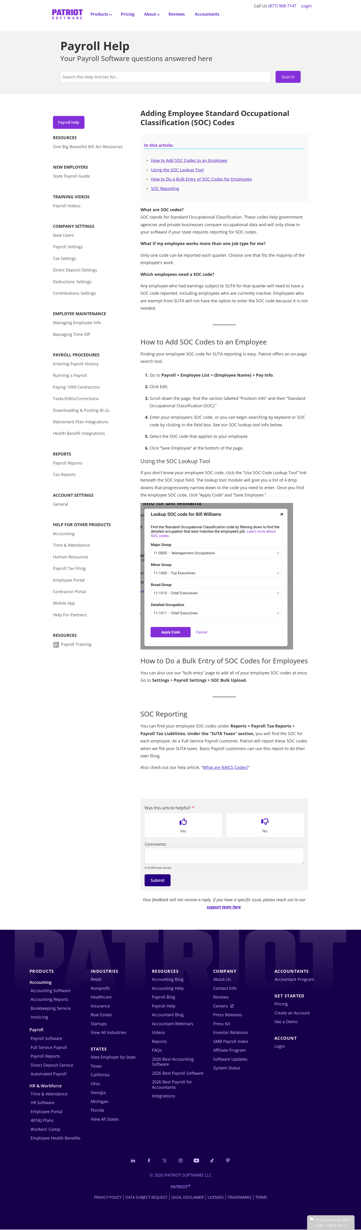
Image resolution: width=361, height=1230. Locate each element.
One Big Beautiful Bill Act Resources (88, 148)
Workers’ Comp (45, 1129)
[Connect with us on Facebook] (147, 1161)
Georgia (98, 1092)
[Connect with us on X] (164, 1161)
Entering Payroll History (76, 365)
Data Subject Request (146, 1197)
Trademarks (239, 1197)
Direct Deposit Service (52, 1065)
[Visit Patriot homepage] (67, 13)
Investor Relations (230, 1032)
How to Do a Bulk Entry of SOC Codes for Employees (201, 179)
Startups (99, 1023)
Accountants (207, 14)
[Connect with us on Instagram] (180, 1161)
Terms (261, 1197)
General (60, 505)
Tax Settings (64, 260)
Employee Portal (69, 581)
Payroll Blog (163, 997)
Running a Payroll (70, 377)
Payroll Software (46, 1038)
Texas (96, 1066)
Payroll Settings (68, 248)
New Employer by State (113, 1057)
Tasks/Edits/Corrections (76, 400)
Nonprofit (100, 988)
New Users (63, 237)
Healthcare (101, 997)
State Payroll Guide (71, 177)
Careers (220, 1006)
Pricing (127, 14)
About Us (222, 979)
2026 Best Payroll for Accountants (172, 1084)
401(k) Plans (42, 1120)
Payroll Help (71, 122)
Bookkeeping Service (51, 1008)
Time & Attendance (71, 546)
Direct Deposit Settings (75, 271)
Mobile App (64, 604)
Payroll (36, 1029)
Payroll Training (77, 646)
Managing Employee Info (77, 324)
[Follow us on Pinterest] (231, 1161)
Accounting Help (168, 988)
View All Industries (108, 1032)
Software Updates (230, 1059)
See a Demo (286, 1021)
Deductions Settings (72, 283)
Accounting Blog (167, 979)
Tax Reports (64, 476)
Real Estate (101, 1014)
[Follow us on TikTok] (214, 1161)
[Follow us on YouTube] (197, 1161)
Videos (158, 1032)
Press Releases (227, 1014)
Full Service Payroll (49, 1047)
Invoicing (39, 1017)
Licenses (216, 1197)
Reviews (177, 14)
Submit (158, 880)
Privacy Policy (108, 1197)
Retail (96, 979)
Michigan (99, 1101)
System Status (226, 1068)
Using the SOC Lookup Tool (177, 170)
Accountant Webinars (172, 1023)
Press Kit (221, 1023)
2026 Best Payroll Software (178, 1073)
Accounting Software (50, 990)
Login (306, 6)
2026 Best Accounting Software (173, 1061)
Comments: (156, 844)
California (100, 1074)
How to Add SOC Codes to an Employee (189, 160)
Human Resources (70, 558)
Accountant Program (294, 979)
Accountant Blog (168, 1014)
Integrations (163, 1096)
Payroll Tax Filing (69, 570)
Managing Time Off (71, 336)
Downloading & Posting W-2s (81, 412)
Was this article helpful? (169, 808)
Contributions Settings (74, 294)
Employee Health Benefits (56, 1138)
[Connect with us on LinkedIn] (130, 1161)
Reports (159, 1041)
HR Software (42, 1102)
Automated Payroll (49, 1074)
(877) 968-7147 (282, 6)
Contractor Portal (69, 593)
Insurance (100, 1006)
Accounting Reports (49, 999)
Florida (97, 1110)
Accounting (64, 535)
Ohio (95, 1083)
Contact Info (225, 988)
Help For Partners (70, 616)
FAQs (157, 1050)
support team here (224, 907)
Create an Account (292, 1013)
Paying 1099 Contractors (76, 388)
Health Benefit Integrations (79, 435)
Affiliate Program (229, 1050)
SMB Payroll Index (230, 1041)
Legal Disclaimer (187, 1197)
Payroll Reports (67, 464)
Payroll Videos (67, 207)
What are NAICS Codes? (225, 767)
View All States (105, 1119)
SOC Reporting (165, 188)
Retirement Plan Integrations (80, 423)
